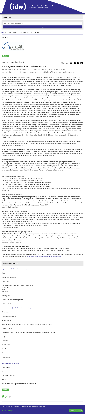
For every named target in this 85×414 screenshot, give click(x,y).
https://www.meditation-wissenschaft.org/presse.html (44, 256)
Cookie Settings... (8, 411)
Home (3, 32)
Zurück (5, 56)
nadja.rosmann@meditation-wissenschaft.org (16, 308)
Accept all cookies (75, 411)
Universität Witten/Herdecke (11, 363)
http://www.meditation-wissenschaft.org (14, 269)
